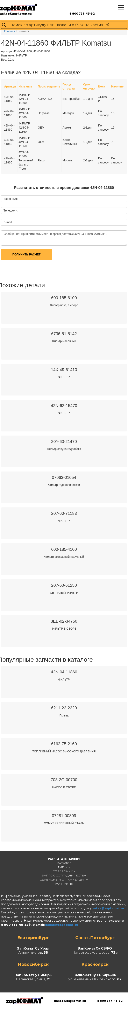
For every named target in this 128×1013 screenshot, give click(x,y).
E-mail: (8, 222)
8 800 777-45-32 (82, 13)
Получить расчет (26, 254)
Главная (9, 31)
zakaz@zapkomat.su (16, 13)
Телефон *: (10, 210)
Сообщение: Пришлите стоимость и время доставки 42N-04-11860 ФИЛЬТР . (64, 238)
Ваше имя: (10, 198)
